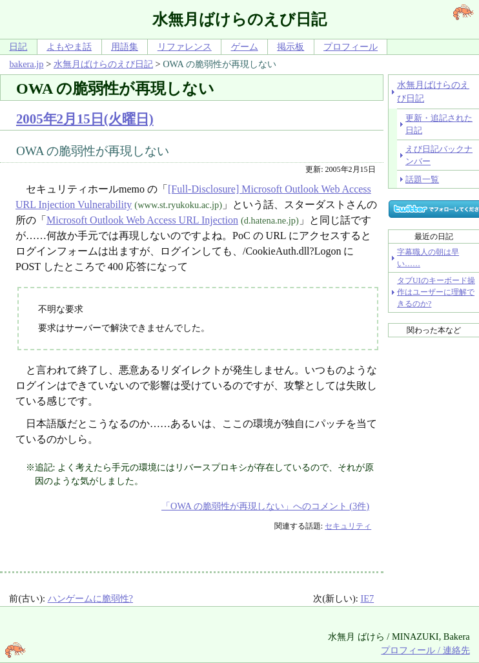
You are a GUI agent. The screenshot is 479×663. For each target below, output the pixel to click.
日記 (18, 46)
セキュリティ (348, 526)
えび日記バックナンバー (439, 155)
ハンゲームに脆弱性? (90, 598)
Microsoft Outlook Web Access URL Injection (142, 220)
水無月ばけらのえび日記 (103, 64)
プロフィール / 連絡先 (425, 650)
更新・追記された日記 (439, 124)
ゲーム (244, 46)
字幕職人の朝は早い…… (428, 257)
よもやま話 (69, 46)
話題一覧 (422, 179)
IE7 (367, 598)
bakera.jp (26, 64)
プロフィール (350, 46)
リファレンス (185, 46)
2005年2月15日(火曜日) (85, 118)
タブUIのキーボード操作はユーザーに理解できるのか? (436, 292)
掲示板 (290, 46)
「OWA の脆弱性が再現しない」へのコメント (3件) (265, 506)
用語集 (124, 46)
